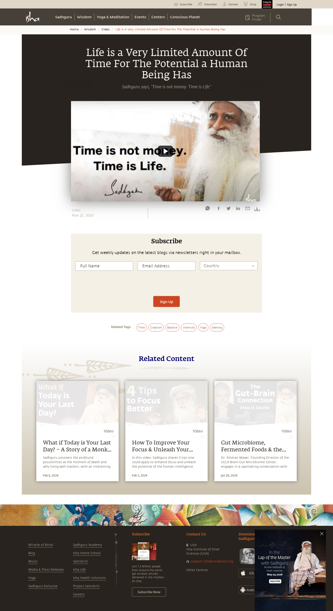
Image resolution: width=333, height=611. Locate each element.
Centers (158, 16)
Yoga (32, 578)
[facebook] (218, 209)
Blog (31, 553)
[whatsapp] (207, 209)
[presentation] (166, 282)
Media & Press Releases (46, 569)
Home (74, 29)
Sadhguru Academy (87, 545)
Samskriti (80, 561)
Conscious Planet (185, 16)
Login (280, 4)
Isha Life (79, 569)
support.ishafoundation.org (211, 561)
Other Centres (197, 570)
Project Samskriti (86, 586)
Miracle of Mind (40, 545)
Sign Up (292, 4)
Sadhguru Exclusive (42, 586)
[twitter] (228, 209)
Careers (79, 594)
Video (106, 29)
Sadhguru (63, 16)
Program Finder (258, 17)
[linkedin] (238, 209)
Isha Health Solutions (89, 578)
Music (33, 561)
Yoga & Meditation (113, 16)
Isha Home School (87, 553)
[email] (247, 209)
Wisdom (84, 16)
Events (140, 16)
